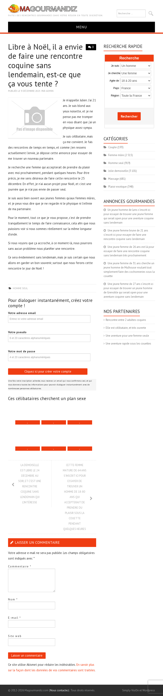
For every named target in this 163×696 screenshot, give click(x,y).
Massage (113, 179)
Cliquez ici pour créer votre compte (47, 371)
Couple (112, 147)
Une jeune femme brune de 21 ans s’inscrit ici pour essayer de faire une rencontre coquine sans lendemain (126, 235)
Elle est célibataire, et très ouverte (126, 328)
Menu (81, 26)
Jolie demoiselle (118, 171)
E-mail (14, 618)
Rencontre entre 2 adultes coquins (126, 320)
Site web (15, 636)
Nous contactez (59, 690)
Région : (116, 95)
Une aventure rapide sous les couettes (128, 343)
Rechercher (129, 116)
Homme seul (20, 288)
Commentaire (19, 566)
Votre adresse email (22, 313)
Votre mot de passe (21, 351)
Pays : (116, 88)
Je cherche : (114, 73)
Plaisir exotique (117, 186)
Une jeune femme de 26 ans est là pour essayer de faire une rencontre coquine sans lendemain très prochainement (129, 251)
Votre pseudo (17, 332)
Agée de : (115, 80)
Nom (13, 599)
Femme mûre (116, 155)
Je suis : (115, 65)
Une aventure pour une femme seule (127, 335)
